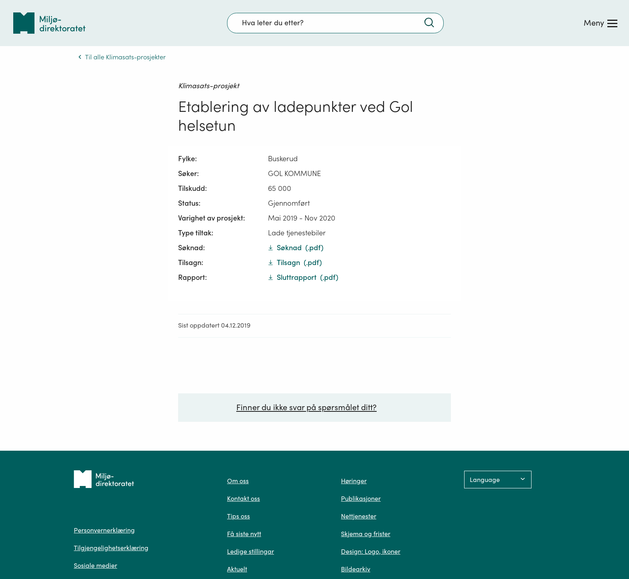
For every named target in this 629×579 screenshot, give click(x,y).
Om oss (238, 481)
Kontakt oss (243, 498)
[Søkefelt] (335, 23)
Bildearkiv (355, 569)
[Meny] (600, 23)
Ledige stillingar (250, 551)
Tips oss (238, 516)
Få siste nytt (244, 534)
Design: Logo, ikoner (370, 551)
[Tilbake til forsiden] (49, 23)
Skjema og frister (365, 534)
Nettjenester (358, 516)
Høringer (354, 481)
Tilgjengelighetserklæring (111, 548)
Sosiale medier (95, 565)
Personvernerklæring (104, 530)
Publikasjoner (361, 498)
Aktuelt (237, 569)
